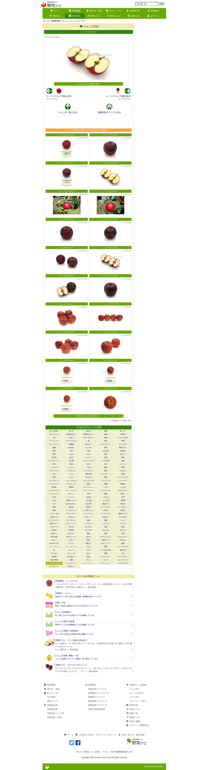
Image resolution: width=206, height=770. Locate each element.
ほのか (88, 537)
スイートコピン (71, 490)
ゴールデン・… (105, 474)
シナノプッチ (105, 481)
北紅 (105, 454)
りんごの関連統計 (63, 612)
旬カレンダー (114, 11)
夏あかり (106, 504)
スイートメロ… (88, 490)
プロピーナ (54, 527)
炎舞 (54, 447)
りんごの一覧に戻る (67, 112)
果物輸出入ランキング (98, 693)
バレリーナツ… (71, 513)
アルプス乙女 (123, 437)
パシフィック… (105, 513)
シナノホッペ (123, 481)
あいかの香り (54, 431)
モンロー (54, 553)
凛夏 (71, 560)
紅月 (105, 464)
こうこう (123, 464)
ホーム (55, 11)
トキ (54, 504)
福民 (88, 520)
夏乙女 (123, 504)
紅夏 (105, 527)
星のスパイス (71, 537)
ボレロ (71, 540)
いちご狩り (134, 689)
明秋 (105, 547)
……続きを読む (90, 587)
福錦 (105, 520)
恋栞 (123, 461)
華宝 (54, 454)
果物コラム (94, 16)
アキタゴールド (54, 434)
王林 (71, 451)
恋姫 (71, 464)
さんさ (71, 477)
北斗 (123, 533)
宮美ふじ (88, 543)
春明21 (122, 484)
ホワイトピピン (105, 537)
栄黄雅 (71, 444)
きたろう (123, 454)
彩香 (123, 474)
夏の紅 (71, 507)
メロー (88, 550)
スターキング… (105, 490)
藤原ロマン (54, 523)
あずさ (71, 437)
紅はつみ (106, 530)
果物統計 (153, 11)
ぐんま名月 (106, 461)
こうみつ (88, 467)
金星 (105, 457)
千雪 (123, 497)
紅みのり (54, 533)
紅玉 (88, 464)
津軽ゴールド (71, 500)
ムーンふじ (54, 547)
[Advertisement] (88, 122)
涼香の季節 (54, 560)
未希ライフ (106, 540)
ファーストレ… (71, 520)
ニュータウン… (122, 507)
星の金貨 (54, 537)
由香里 (54, 557)
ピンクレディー (54, 520)
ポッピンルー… (122, 537)
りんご (66, 21)
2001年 (88, 507)
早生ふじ (71, 566)
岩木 (105, 441)
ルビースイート (122, 560)
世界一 (123, 494)
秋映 (105, 434)
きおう (88, 454)
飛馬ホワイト (123, 513)
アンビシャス (54, 441)
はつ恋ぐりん (88, 510)
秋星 (88, 484)
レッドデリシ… (71, 563)
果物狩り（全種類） (137, 685)
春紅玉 (123, 510)
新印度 (54, 487)
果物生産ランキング (97, 689)
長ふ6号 (88, 504)
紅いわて (88, 527)
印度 (123, 441)
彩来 (54, 477)
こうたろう (54, 467)
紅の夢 (71, 461)
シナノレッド (71, 484)
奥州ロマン (123, 447)
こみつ (54, 474)
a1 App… (71, 447)
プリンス (123, 523)
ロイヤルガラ (123, 563)
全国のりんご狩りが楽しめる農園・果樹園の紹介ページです (78, 597)
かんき (71, 454)
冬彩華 (123, 500)
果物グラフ (52, 701)
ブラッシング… (71, 523)
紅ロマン (71, 533)
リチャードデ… (122, 557)
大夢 (88, 451)
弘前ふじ (106, 517)
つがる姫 (88, 500)
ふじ (123, 520)
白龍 (54, 510)
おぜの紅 (106, 451)
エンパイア (123, 444)
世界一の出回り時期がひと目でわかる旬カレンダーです (76, 606)
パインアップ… (88, 513)
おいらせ (88, 447)
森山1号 (123, 550)
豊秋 (88, 533)
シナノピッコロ (88, 481)
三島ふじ (123, 540)
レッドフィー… (88, 563)
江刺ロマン (88, 444)
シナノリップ (54, 484)
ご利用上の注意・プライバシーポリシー (95, 735)
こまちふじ (123, 471)
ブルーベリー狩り (137, 701)
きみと (71, 457)
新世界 (71, 487)
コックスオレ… (88, 471)
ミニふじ (71, 543)
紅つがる (88, 530)
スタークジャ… (122, 490)
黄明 (105, 467)
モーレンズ (71, 553)
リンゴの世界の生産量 (65, 621)
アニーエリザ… (88, 437)
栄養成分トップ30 (55, 713)
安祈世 (123, 434)
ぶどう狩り (134, 697)
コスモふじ (71, 471)
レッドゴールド (52, 99)
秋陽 (105, 484)
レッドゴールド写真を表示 (59, 96)
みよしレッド (105, 543)
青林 (105, 494)
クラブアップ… (54, 461)
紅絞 (123, 527)
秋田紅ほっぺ (88, 434)
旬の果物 (51, 697)
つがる (54, 500)
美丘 (88, 540)
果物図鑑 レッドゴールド (67, 581)
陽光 (88, 557)
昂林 (123, 467)
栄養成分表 (133, 11)
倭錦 (105, 553)
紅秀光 (54, 530)
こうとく (71, 467)
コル (71, 474)
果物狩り (55, 16)
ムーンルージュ (71, 547)
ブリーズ (106, 523)
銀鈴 (123, 457)
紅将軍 (71, 530)
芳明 (105, 533)
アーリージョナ (71, 441)
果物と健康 (133, 721)
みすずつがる (54, 543)
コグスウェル (54, 471)
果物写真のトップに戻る (109, 112)
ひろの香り (123, 517)
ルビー (105, 560)
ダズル (105, 497)
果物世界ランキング (97, 705)
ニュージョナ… (105, 507)
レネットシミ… (105, 563)
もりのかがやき (105, 550)
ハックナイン (71, 510)
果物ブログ (114, 16)
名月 (88, 547)
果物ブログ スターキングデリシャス (71, 665)
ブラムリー (88, 523)
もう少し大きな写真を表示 (89, 84)
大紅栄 (88, 497)
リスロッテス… (105, 557)
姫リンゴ (88, 517)
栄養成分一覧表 (54, 717)
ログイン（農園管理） (138, 725)
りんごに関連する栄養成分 (67, 631)
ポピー (54, 540)
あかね (88, 431)
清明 (88, 494)
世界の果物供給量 (96, 709)
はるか (105, 510)
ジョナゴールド (54, 490)
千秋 (54, 497)
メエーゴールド (122, 547)
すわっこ (71, 494)
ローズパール (54, 566)
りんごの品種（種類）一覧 (67, 656)
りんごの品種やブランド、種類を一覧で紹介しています (76, 659)
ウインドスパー (54, 444)
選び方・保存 (94, 11)
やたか (88, 553)
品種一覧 (133, 16)
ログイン (153, 16)
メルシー (71, 550)
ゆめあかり (71, 557)
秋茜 (105, 431)
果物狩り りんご (63, 593)
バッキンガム (54, 513)
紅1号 (71, 527)
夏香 (54, 507)
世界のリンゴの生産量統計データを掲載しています (74, 625)
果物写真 (75, 16)
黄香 (105, 447)
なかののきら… (71, 504)
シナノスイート (54, 481)
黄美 (54, 451)
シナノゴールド (122, 477)
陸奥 (123, 543)
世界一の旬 (60, 603)
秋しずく (123, 431)
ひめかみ (71, 517)
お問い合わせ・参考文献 (131, 735)
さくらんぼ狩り (136, 693)
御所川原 (88, 474)
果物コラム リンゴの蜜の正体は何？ (71, 640)
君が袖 (54, 457)
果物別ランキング (96, 697)
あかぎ (71, 431)
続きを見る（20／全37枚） (99, 416)
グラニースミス (88, 461)
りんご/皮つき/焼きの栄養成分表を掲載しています (74, 634)
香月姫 (123, 451)
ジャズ (105, 487)
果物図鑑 (75, 11)
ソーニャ (71, 497)
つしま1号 (105, 500)
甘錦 (105, 437)
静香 (105, 477)
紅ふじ (123, 530)
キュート (88, 457)
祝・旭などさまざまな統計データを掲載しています (74, 615)
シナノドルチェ (71, 481)
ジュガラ (123, 487)
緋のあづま (54, 517)
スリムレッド (54, 494)
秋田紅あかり (71, 434)
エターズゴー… (105, 444)
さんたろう (88, 477)
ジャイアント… (88, 487)
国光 (105, 471)
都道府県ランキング (97, 701)
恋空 (54, 464)
